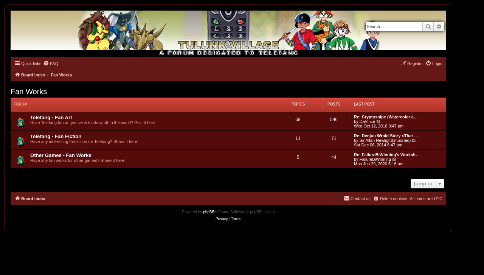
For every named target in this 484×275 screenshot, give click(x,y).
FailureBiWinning (375, 159)
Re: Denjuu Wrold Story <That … (386, 136)
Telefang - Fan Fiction (55, 136)
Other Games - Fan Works (61, 155)
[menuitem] (50, 63)
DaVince (367, 121)
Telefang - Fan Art (51, 117)
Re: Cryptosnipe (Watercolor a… (386, 117)
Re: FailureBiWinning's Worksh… (387, 154)
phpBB (208, 212)
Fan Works (29, 91)
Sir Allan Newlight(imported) (385, 140)
